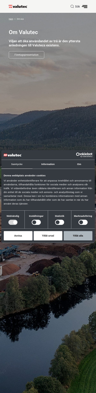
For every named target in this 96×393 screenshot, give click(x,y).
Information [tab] (48, 164)
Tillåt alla (78, 235)
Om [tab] (79, 164)
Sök (77, 6)
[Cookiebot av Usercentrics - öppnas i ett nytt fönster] (78, 154)
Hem (11, 19)
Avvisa (18, 235)
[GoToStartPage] (19, 6)
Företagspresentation (26, 54)
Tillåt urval (48, 235)
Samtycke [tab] (17, 164)
